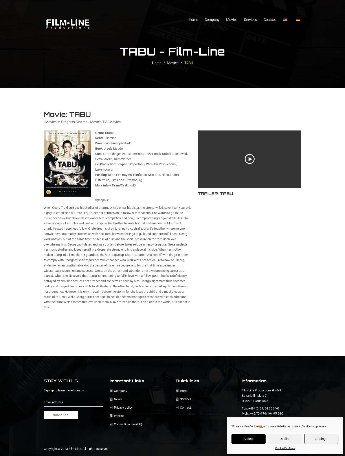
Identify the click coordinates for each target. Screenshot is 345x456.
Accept (249, 439)
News (118, 399)
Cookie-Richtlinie (285, 448)
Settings (321, 439)
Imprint (119, 416)
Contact (270, 20)
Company (212, 20)
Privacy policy (123, 407)
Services (250, 20)
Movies (231, 20)
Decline (284, 439)
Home (193, 20)
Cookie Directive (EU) (128, 424)
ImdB (132, 185)
